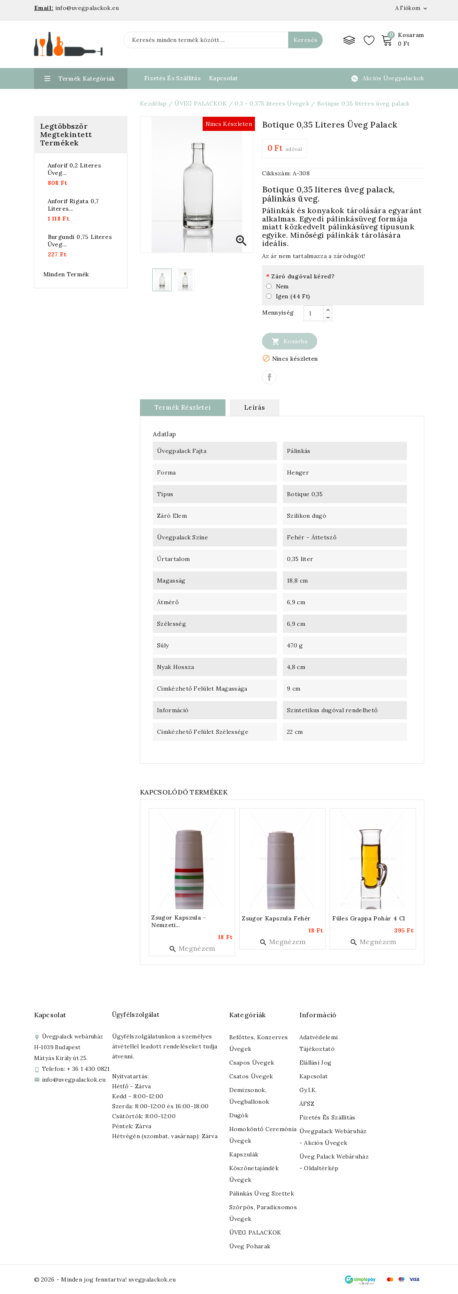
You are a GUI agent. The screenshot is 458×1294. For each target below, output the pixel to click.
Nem (282, 286)
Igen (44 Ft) (293, 296)
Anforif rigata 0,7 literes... (73, 204)
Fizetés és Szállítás (172, 78)
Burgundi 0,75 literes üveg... (80, 240)
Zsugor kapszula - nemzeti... (178, 921)
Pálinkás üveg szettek (261, 1193)
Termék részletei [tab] (182, 407)
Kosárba (290, 341)
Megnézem (192, 948)
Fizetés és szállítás (327, 1117)
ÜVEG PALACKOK (255, 1232)
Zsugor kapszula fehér (276, 918)
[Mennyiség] (313, 313)
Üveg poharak (250, 1246)
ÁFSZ (306, 1103)
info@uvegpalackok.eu (74, 1079)
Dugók (239, 1115)
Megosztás (269, 377)
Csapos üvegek (251, 1062)
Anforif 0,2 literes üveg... (74, 169)
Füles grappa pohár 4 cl (368, 918)
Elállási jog (315, 1062)
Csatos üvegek (251, 1076)
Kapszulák (244, 1154)
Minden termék (66, 274)
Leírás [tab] (254, 407)
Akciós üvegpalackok (393, 78)
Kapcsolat (223, 78)
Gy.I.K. (308, 1090)
